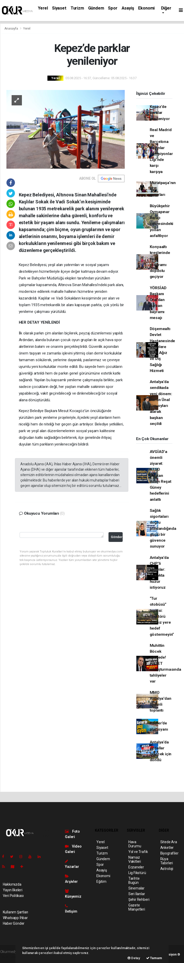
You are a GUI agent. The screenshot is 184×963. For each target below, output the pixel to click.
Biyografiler (169, 853)
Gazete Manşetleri (136, 907)
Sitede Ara (168, 842)
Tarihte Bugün (134, 880)
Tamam (154, 958)
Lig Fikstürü (137, 873)
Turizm (77, 8)
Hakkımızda (12, 884)
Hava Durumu (134, 844)
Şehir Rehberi (138, 899)
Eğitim (101, 881)
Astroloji (166, 869)
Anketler (167, 848)
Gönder (116, 537)
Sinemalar (136, 888)
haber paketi (10, 957)
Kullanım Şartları (15, 912)
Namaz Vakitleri (134, 859)
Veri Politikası (13, 896)
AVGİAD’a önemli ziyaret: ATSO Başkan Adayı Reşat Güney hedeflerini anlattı (160, 475)
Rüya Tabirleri (166, 861)
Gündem (96, 8)
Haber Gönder (14, 923)
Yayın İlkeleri (12, 890)
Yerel (43, 8)
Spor (112, 8)
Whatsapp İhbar (15, 918)
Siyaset (59, 8)
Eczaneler (136, 867)
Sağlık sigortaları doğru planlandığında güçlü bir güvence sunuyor (163, 528)
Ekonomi (146, 8)
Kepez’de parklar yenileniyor (160, 112)
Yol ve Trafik (138, 852)
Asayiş (128, 8)
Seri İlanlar (136, 894)
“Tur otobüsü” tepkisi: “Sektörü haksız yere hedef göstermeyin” (162, 616)
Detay (134, 958)
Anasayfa (11, 28)
